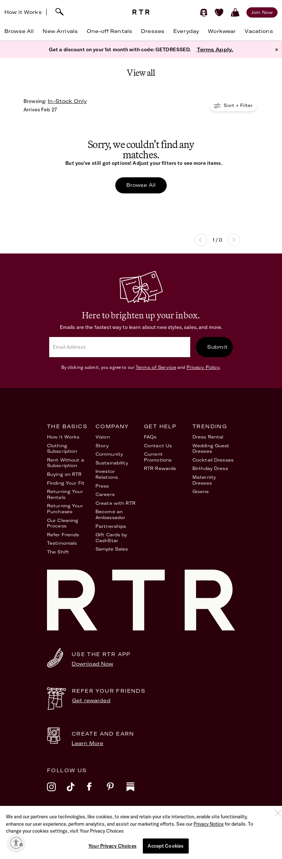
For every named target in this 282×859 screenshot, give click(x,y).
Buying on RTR (64, 474)
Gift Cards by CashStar (111, 537)
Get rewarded (91, 700)
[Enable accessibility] (16, 843)
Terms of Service (155, 367)
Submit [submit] (217, 347)
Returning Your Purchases (65, 508)
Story (102, 445)
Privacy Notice (209, 838)
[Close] (278, 827)
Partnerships (110, 526)
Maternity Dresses (204, 480)
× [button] (276, 49)
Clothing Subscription (62, 448)
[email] (119, 347)
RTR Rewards (160, 468)
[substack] (136, 791)
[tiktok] (77, 791)
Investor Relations (106, 474)
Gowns (200, 491)
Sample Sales (111, 549)
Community (109, 454)
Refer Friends (63, 534)
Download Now (92, 663)
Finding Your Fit (65, 483)
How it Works (23, 12)
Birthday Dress (210, 468)
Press (102, 486)
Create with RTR (115, 503)
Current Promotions (157, 457)
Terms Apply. (215, 49)
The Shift (58, 552)
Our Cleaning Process (62, 523)
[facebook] (96, 791)
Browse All (141, 185)
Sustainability (111, 463)
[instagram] (57, 791)
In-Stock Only (67, 101)
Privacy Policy (203, 367)
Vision (102, 437)
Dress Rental (207, 437)
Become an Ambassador (110, 514)
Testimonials (62, 543)
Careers (105, 494)
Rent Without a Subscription (65, 463)
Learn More (87, 743)
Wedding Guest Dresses (210, 448)
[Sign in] (203, 12)
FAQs (150, 437)
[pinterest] (116, 791)
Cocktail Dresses (213, 460)
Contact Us (158, 445)
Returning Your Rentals (65, 494)
